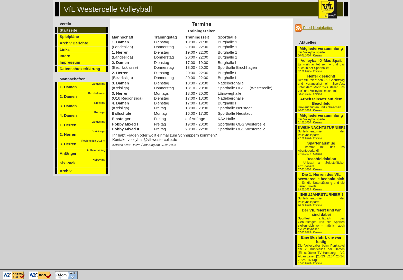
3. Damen (82, 104)
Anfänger (82, 152)
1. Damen (82, 85)
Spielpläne (69, 36)
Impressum (70, 62)
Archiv (66, 171)
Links (65, 49)
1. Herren (82, 123)
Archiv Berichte (74, 43)
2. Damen (82, 95)
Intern (65, 56)
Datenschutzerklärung (80, 68)
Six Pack (82, 161)
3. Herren (82, 142)
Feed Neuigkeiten (314, 27)
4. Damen (82, 114)
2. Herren (82, 133)
